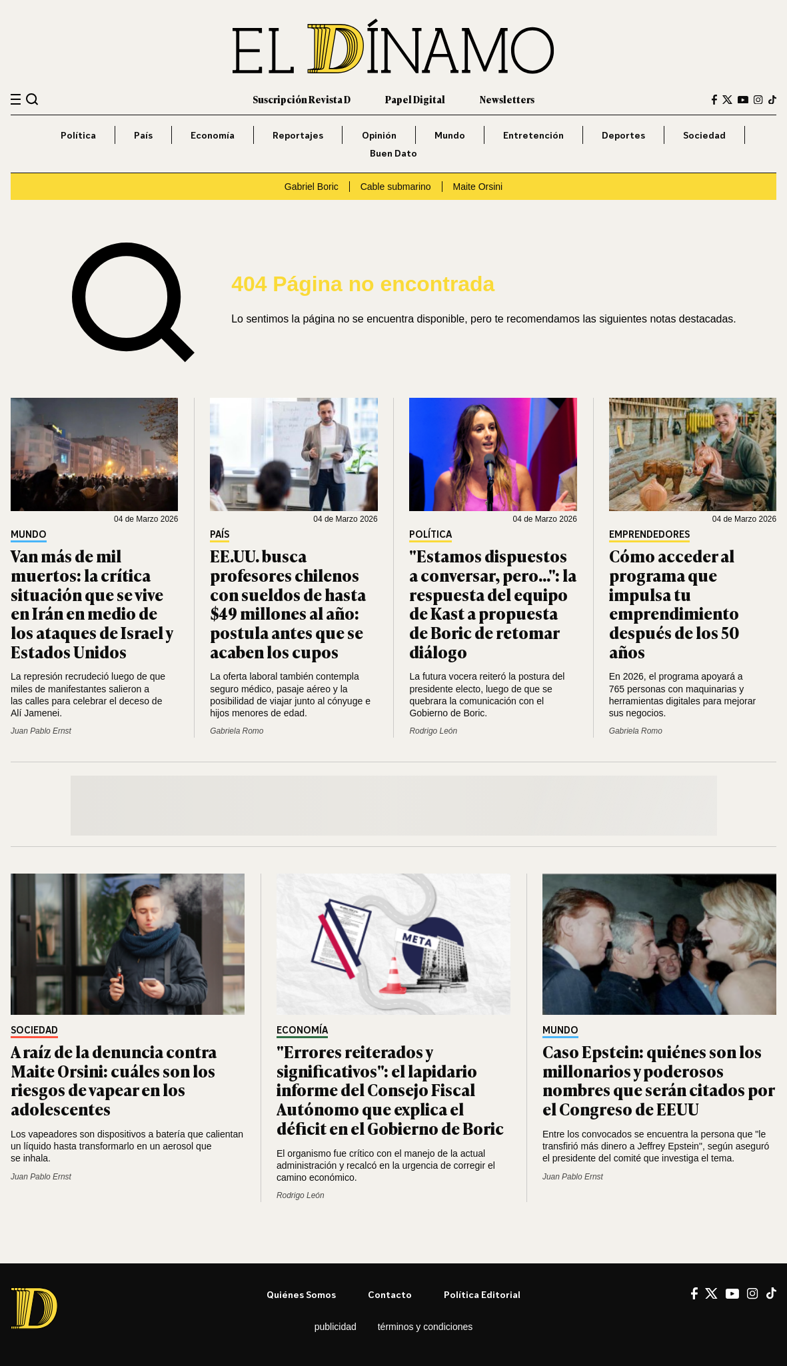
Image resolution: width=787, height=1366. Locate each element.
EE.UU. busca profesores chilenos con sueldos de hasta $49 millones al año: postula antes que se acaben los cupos (288, 603)
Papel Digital (415, 99)
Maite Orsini (477, 186)
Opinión (379, 135)
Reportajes (298, 135)
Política (78, 135)
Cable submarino (396, 186)
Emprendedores (649, 535)
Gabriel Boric (312, 186)
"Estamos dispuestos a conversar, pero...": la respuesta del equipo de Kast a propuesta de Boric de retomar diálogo (492, 603)
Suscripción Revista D (302, 99)
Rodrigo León (433, 731)
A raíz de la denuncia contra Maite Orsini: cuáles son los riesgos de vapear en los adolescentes (114, 1079)
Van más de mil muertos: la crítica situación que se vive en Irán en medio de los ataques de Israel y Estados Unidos (92, 603)
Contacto (390, 1294)
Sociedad (704, 135)
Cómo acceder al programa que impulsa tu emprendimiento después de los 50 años (674, 603)
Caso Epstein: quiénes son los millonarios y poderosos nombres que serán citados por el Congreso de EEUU (658, 1079)
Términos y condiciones (425, 1326)
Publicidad (336, 1326)
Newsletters (507, 99)
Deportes (623, 135)
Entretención (533, 135)
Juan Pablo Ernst (41, 731)
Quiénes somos (301, 1294)
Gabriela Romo (236, 731)
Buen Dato (393, 153)
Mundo (449, 135)
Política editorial (482, 1294)
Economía (213, 135)
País (143, 135)
